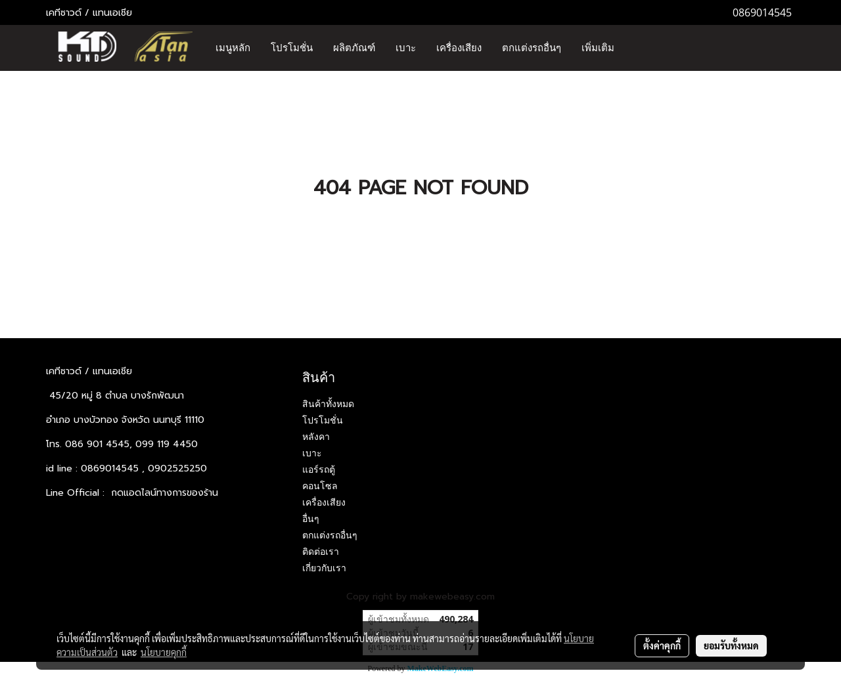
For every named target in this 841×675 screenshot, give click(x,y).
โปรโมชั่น (292, 48)
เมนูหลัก (233, 48)
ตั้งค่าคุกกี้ (662, 645)
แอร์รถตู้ (318, 469)
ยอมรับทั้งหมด (731, 645)
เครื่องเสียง (459, 48)
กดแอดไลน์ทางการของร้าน (164, 493)
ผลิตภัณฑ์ (354, 48)
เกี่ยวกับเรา (324, 568)
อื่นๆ (310, 518)
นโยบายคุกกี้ (164, 652)
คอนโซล (320, 486)
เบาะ (406, 48)
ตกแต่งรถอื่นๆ (531, 48)
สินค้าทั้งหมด (328, 404)
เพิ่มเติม (597, 48)
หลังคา (316, 436)
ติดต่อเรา (320, 551)
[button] (636, 48)
